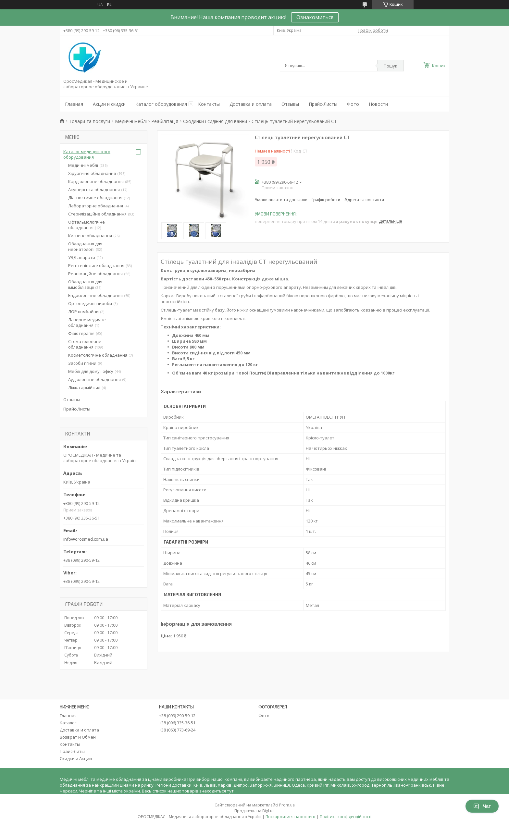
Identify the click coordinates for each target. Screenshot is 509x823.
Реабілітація (164, 121)
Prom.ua (287, 805)
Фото (353, 104)
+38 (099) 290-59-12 (177, 716)
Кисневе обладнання (90, 236)
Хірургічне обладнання (92, 173)
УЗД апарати (81, 257)
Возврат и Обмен (78, 737)
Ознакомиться (314, 17)
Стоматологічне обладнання (84, 344)
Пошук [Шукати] (390, 66)
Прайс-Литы (72, 751)
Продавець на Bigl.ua (254, 811)
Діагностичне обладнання (95, 198)
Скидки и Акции (76, 758)
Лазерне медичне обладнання (87, 322)
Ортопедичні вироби (90, 303)
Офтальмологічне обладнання (86, 224)
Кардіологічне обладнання (96, 181)
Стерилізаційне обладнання (97, 214)
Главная (74, 104)
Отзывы (290, 104)
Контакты (209, 104)
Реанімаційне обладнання (95, 273)
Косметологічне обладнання (97, 355)
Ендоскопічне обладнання (95, 295)
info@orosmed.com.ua (85, 539)
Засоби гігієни (82, 363)
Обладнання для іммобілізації (85, 284)
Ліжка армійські (84, 387)
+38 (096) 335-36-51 (177, 723)
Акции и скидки (109, 104)
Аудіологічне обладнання (94, 379)
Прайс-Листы (323, 104)
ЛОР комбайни (83, 311)
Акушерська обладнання (94, 189)
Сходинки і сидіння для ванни (215, 121)
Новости (378, 104)
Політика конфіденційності (345, 816)
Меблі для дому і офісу (90, 371)
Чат (482, 806)
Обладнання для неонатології (85, 246)
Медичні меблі (131, 121)
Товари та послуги (89, 121)
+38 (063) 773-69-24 (177, 730)
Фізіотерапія (81, 333)
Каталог (68, 723)
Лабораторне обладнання (95, 206)
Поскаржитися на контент (291, 816)
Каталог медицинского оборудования (86, 154)
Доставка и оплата (251, 104)
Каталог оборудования (161, 104)
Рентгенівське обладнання (96, 265)
